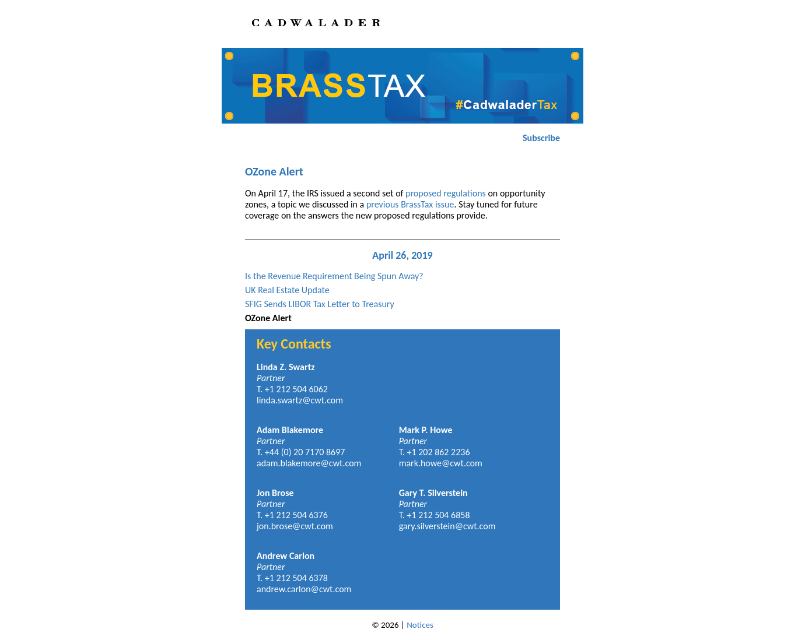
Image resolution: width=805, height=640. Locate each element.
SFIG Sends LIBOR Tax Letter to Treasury (319, 304)
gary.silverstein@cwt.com (447, 526)
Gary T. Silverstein (433, 492)
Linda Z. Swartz (286, 366)
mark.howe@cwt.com (440, 463)
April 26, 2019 (402, 255)
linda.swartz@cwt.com (300, 400)
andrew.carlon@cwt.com (304, 589)
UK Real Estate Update (287, 290)
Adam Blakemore (290, 429)
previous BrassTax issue (410, 204)
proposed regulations (445, 193)
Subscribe (541, 137)
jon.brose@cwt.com (295, 526)
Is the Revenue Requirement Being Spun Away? (334, 276)
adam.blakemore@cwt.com (309, 463)
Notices (420, 625)
